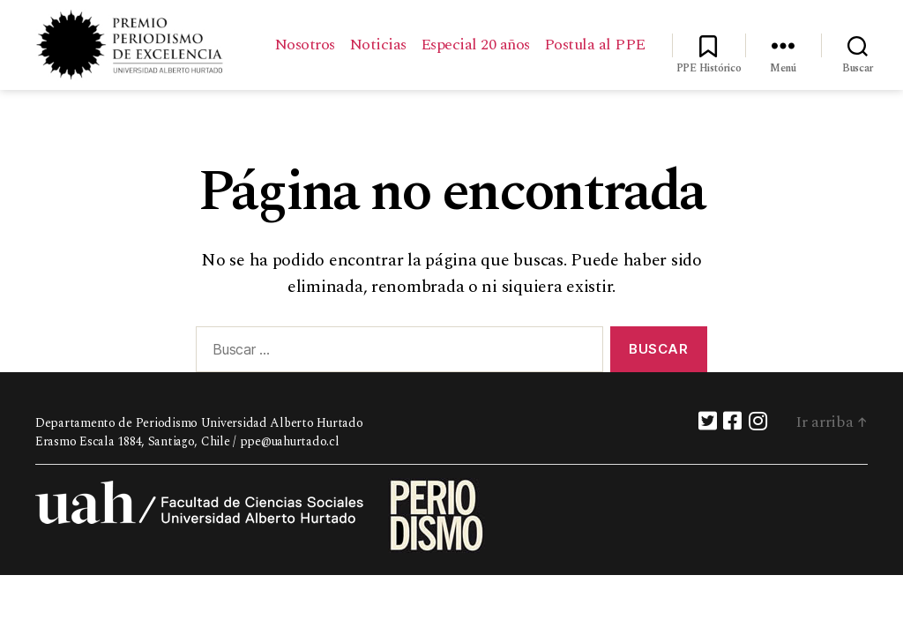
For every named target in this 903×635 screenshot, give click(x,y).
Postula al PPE (595, 61)
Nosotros (420, 35)
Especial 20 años (591, 35)
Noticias (493, 35)
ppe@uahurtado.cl (290, 448)
